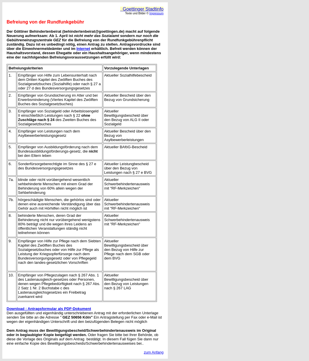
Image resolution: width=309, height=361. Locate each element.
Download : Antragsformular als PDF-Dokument (49, 309)
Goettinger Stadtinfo (142, 9)
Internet (83, 48)
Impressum (156, 13)
